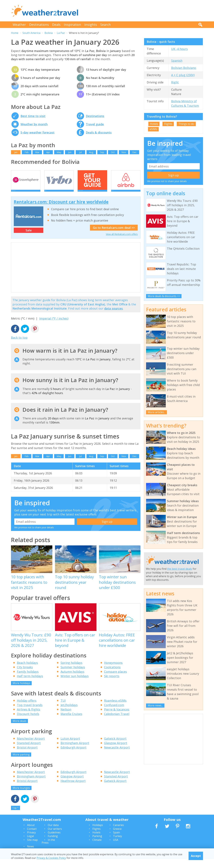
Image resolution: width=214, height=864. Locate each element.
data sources (113, 313)
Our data (53, 830)
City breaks (25, 672)
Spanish (176, 61)
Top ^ (15, 812)
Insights (90, 24)
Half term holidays (30, 681)
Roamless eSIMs (115, 705)
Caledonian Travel (116, 719)
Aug (91, 152)
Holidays (97, 830)
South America (31, 33)
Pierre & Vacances (116, 714)
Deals (56, 24)
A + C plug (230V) (183, 75)
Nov (123, 152)
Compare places (115, 676)
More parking (21, 759)
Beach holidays (27, 668)
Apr (48, 152)
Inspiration (72, 24)
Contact (32, 834)
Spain (116, 837)
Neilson (66, 714)
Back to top (19, 342)
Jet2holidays (69, 710)
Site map (32, 845)
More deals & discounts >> (164, 296)
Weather (19, 24)
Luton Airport (70, 743)
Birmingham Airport (75, 748)
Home (14, 33)
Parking (97, 841)
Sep (102, 152)
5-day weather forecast (37, 132)
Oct (113, 152)
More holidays (21, 688)
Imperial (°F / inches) (53, 323)
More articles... (156, 412)
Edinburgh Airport (73, 752)
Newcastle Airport (117, 752)
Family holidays (28, 676)
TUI (63, 705)
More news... (155, 705)
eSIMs (153, 129)
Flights (168, 124)
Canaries (118, 830)
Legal (30, 841)
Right (175, 82)
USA (115, 845)
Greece (117, 834)
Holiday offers (26, 705)
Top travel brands (30, 710)
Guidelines (54, 837)
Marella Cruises (71, 719)
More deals (19, 726)
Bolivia (48, 33)
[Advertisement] (143, 10)
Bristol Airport (27, 752)
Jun (69, 152)
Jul (80, 152)
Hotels (154, 124)
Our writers (55, 834)
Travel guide (95, 124)
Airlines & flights (28, 714)
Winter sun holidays (75, 681)
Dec (134, 152)
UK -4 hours (179, 49)
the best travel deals (179, 569)
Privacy (31, 837)
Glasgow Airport (115, 748)
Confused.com (114, 710)
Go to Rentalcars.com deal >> (114, 233)
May (59, 152)
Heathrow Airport (73, 786)
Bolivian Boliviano (183, 68)
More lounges (21, 793)
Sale (29, 235)
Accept (196, 856)
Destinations (39, 24)
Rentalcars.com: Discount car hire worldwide (61, 207)
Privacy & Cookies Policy (51, 858)
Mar (37, 152)
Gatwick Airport (115, 743)
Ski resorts (111, 681)
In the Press (48, 846)
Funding (53, 841)
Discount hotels (28, 719)
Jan (15, 152)
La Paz (61, 33)
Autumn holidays (72, 676)
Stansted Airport (29, 748)
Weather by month (34, 124)
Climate (97, 845)
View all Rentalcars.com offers (122, 239)
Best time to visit (33, 116)
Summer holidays (73, 672)
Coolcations (112, 672)
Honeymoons (113, 668)
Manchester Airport (31, 743)
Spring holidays (71, 668)
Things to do (186, 124)
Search (105, 24)
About (31, 830)
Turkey (117, 841)
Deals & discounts (99, 132)
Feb (27, 152)
